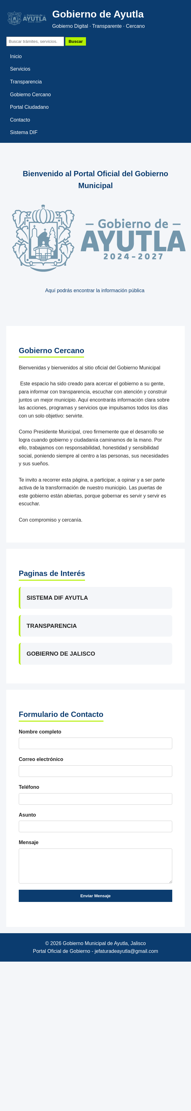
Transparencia (26, 81)
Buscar (75, 41)
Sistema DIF (24, 132)
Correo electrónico (41, 759)
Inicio (16, 56)
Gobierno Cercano (30, 94)
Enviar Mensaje (95, 895)
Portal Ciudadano (29, 107)
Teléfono (29, 787)
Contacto (20, 120)
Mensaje (28, 842)
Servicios (20, 69)
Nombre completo (40, 731)
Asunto (27, 815)
